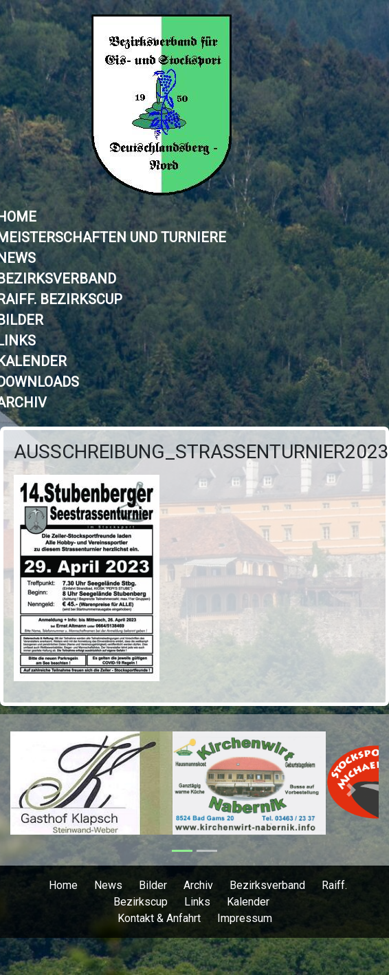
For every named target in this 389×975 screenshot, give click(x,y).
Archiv (198, 885)
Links (197, 901)
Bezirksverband (267, 885)
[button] (37, 790)
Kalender (248, 901)
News (108, 885)
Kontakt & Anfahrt (159, 918)
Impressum (244, 918)
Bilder (153, 885)
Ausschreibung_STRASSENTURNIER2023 (201, 451)
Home (63, 885)
